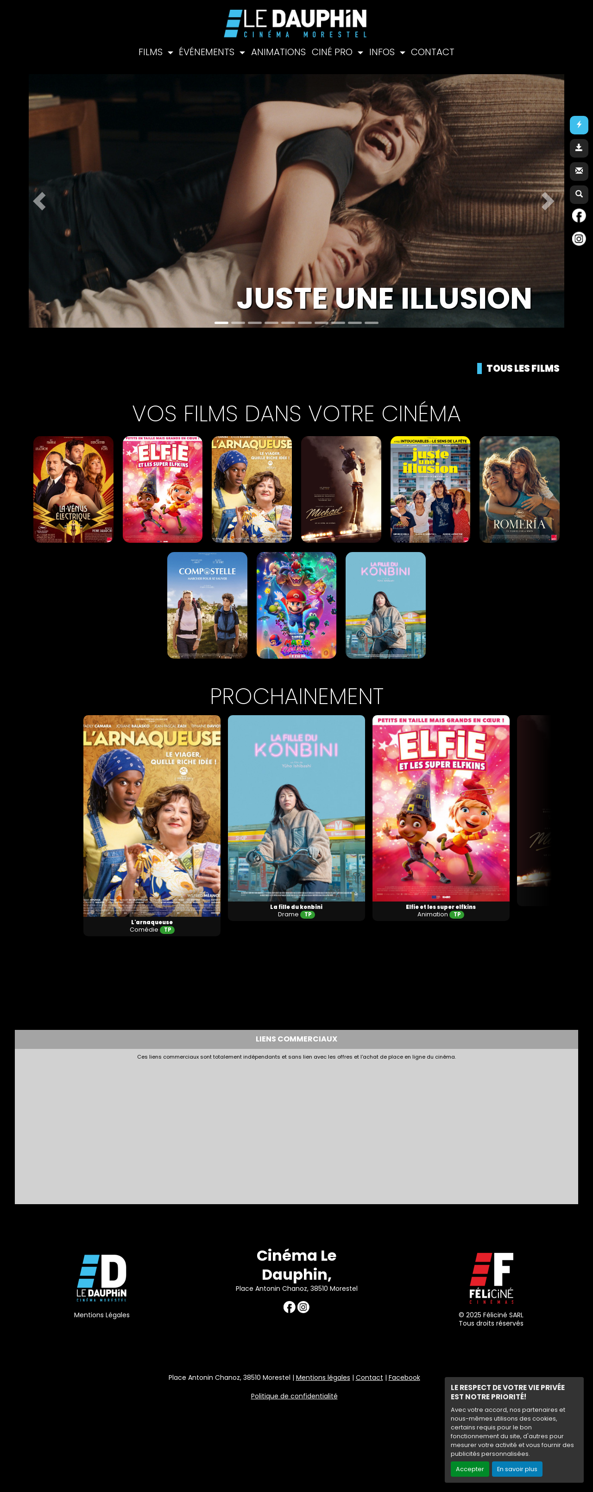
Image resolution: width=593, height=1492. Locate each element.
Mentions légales (323, 1377)
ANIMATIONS (278, 51)
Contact (369, 1377)
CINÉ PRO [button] (333, 51)
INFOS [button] (383, 51)
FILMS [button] (152, 51)
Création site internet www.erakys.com (525, 1437)
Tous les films (523, 368)
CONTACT (432, 51)
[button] (42, 201)
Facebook (404, 1377)
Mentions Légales (102, 1315)
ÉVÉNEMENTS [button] (208, 51)
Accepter (470, 1469)
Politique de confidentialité (294, 1396)
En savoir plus (517, 1469)
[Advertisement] (244, 1129)
